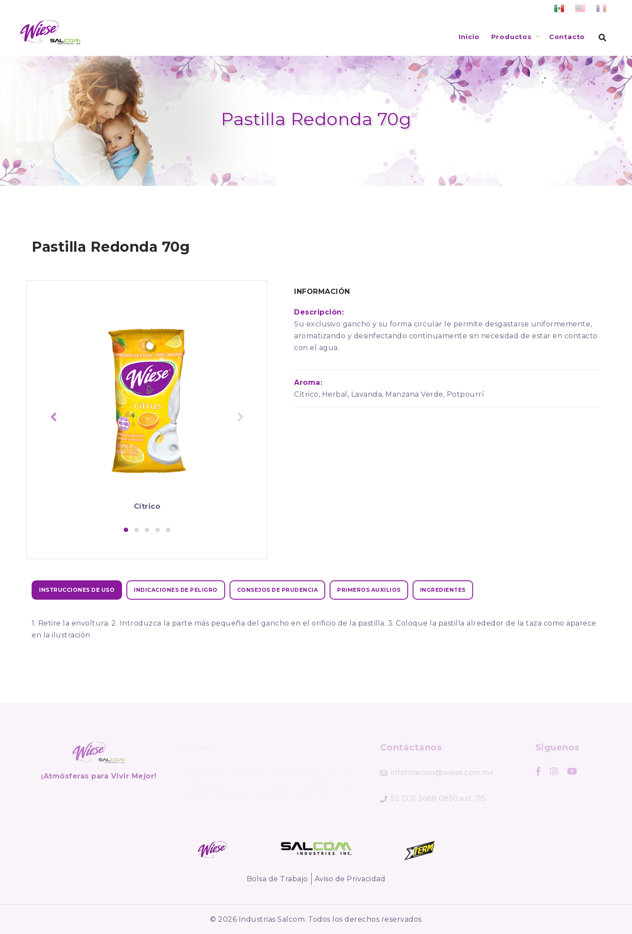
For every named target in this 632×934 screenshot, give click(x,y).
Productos (511, 37)
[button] (126, 529)
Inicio (469, 37)
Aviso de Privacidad (350, 879)
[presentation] (53, 418)
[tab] (77, 590)
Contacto (567, 37)
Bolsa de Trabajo (277, 879)
